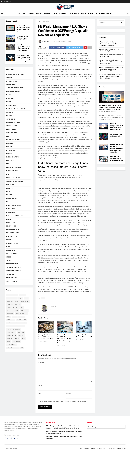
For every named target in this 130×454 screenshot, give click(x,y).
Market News (10, 209)
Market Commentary (13, 205)
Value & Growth (11, 281)
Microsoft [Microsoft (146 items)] (21, 316)
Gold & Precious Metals (14, 181)
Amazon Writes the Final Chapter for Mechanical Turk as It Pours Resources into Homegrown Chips (111, 61)
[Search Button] (122, 22)
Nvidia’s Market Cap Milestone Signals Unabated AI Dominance (23, 38)
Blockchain (10, 98)
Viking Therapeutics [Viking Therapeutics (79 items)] (13, 347)
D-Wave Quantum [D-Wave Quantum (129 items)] (12, 307)
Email (40, 393)
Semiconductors (12, 243)
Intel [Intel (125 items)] (26, 310)
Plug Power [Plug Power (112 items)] (16, 329)
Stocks (8, 257)
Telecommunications (13, 267)
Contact (99, 448)
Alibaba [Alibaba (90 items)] (15, 295)
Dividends (9, 143)
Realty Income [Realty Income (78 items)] (11, 332)
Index (8, 191)
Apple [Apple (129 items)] (20, 298)
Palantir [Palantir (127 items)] (22, 326)
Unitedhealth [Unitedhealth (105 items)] (16, 341)
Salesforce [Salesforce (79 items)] (21, 335)
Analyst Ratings (12, 81)
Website (68, 393)
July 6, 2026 (114, 111)
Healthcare (10, 184)
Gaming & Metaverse (13, 177)
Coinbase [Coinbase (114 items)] (18, 304)
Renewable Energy (12, 236)
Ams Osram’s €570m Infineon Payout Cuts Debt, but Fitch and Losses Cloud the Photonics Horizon (111, 76)
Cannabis (9, 112)
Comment (41, 362)
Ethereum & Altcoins (13, 167)
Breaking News (46, 21)
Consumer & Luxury (13, 122)
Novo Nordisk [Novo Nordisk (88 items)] (17, 323)
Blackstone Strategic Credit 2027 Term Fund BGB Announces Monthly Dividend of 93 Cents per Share (64, 339)
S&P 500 (8, 240)
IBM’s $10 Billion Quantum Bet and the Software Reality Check (116, 158)
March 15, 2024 (61, 345)
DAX (7, 136)
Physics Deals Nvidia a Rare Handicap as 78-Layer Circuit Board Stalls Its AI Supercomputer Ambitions (111, 69)
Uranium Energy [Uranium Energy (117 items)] (11, 344)
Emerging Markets (12, 157)
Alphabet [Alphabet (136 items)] (22, 295)
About (80, 448)
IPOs (7, 202)
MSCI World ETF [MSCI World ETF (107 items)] (21, 319)
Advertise (86, 448)
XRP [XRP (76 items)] (22, 347)
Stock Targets (11, 253)
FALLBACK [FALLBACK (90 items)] (10, 310)
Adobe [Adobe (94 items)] (9, 295)
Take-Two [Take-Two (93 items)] (16, 338)
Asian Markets (11, 84)
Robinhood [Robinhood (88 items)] (21, 332)
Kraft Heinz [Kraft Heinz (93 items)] (10, 313)
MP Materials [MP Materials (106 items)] (11, 319)
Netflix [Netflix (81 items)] (9, 323)
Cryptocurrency (73, 13)
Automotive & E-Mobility (14, 88)
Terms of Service (121, 448)
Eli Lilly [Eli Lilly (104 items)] (21, 307)
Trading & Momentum (59, 13)
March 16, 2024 (42, 341)
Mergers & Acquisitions (14, 215)
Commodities (10, 119)
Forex (8, 174)
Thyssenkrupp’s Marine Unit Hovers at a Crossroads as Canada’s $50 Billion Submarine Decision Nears (110, 43)
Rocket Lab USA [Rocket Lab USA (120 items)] (11, 335)
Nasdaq (8, 219)
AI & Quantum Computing (104, 13)
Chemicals (10, 115)
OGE (43, 298)
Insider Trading (11, 198)
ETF (7, 164)
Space (8, 246)
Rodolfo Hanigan (105, 111)
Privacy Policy (111, 448)
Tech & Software (28, 13)
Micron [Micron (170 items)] (15, 316)
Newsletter (10, 222)
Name (40, 385)
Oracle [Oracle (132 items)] (16, 326)
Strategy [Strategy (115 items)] (9, 338)
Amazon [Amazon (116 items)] (9, 298)
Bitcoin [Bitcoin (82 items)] (17, 301)
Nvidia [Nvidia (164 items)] (24, 323)
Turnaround (10, 274)
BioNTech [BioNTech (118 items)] (10, 301)
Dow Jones (10, 146)
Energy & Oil (10, 160)
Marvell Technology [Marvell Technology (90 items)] (21, 313)
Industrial (10, 195)
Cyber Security (11, 133)
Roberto (46, 41)
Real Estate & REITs (12, 233)
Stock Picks (10, 250)
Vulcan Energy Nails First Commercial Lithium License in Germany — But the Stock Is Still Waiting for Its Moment (110, 107)
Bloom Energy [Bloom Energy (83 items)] (25, 301)
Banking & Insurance (87, 13)
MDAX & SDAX (10, 212)
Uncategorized (11, 278)
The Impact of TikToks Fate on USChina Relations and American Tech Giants (46, 337)
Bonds (8, 102)
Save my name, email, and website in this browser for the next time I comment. (63, 401)
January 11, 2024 (55, 41)
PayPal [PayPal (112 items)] (9, 329)
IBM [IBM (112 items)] (22, 310)
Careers (93, 448)
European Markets (12, 171)
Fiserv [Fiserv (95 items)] (16, 310)
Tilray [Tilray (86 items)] (8, 341)
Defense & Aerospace (13, 139)
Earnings (39, 13)
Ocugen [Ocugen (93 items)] (9, 326)
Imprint (104, 448)
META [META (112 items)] (8, 316)
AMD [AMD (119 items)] (15, 298)
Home (19, 13)
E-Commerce (10, 150)
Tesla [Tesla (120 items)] (23, 338)
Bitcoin (8, 95)
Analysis (47, 13)
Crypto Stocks (11, 126)
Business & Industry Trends (16, 108)
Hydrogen (9, 188)
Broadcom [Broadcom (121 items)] (10, 304)
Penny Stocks (11, 226)
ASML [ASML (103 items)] (26, 298)
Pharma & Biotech (12, 229)
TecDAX (8, 260)
